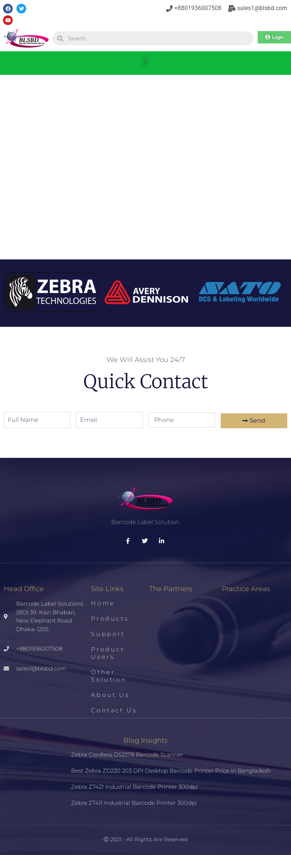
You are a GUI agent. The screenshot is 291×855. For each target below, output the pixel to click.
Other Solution (108, 676)
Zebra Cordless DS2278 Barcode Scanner (127, 754)
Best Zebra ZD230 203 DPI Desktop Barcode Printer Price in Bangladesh (171, 770)
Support (108, 634)
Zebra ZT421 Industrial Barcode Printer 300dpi (134, 786)
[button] (145, 61)
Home (103, 603)
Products (110, 618)
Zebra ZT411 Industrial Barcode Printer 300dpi (134, 802)
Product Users (107, 653)
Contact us (114, 710)
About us (110, 695)
